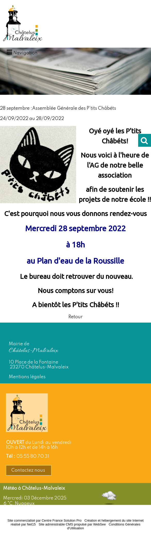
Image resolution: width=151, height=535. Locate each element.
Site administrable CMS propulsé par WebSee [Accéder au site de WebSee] (72, 524)
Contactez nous (28, 470)
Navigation (25, 53)
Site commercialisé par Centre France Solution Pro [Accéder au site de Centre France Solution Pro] (44, 520)
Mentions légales (27, 377)
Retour (75, 317)
